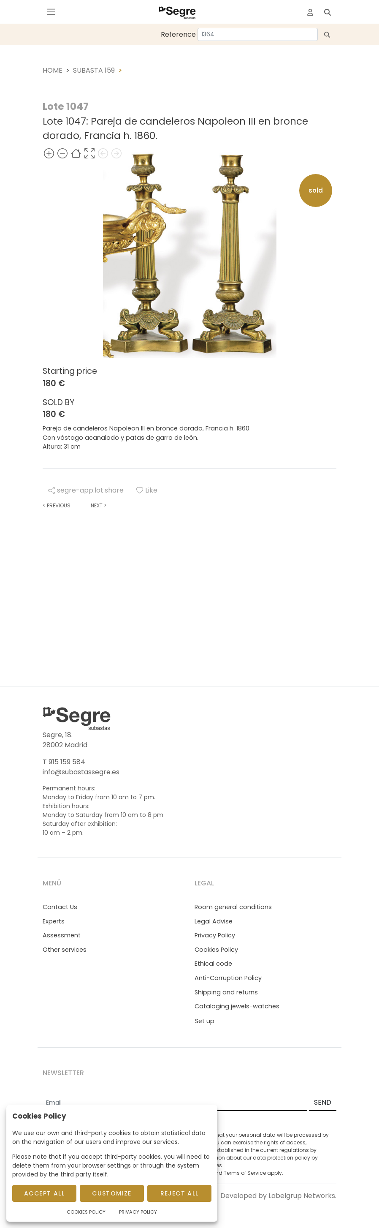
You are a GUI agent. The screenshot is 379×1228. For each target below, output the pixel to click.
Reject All (179, 1193)
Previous (56, 505)
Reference (178, 34)
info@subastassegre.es (81, 772)
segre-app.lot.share (86, 490)
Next (98, 505)
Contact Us (60, 907)
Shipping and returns (226, 992)
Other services (65, 949)
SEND (322, 1102)
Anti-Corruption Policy (228, 978)
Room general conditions (233, 907)
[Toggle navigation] (51, 12)
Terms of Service (245, 1172)
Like (146, 490)
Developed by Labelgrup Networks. (278, 1196)
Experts (54, 921)
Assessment (62, 935)
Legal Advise (214, 921)
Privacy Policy (215, 935)
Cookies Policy (216, 949)
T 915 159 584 (64, 762)
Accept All (44, 1193)
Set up (204, 1021)
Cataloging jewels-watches (237, 1006)
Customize (112, 1193)
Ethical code (213, 963)
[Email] (175, 1103)
